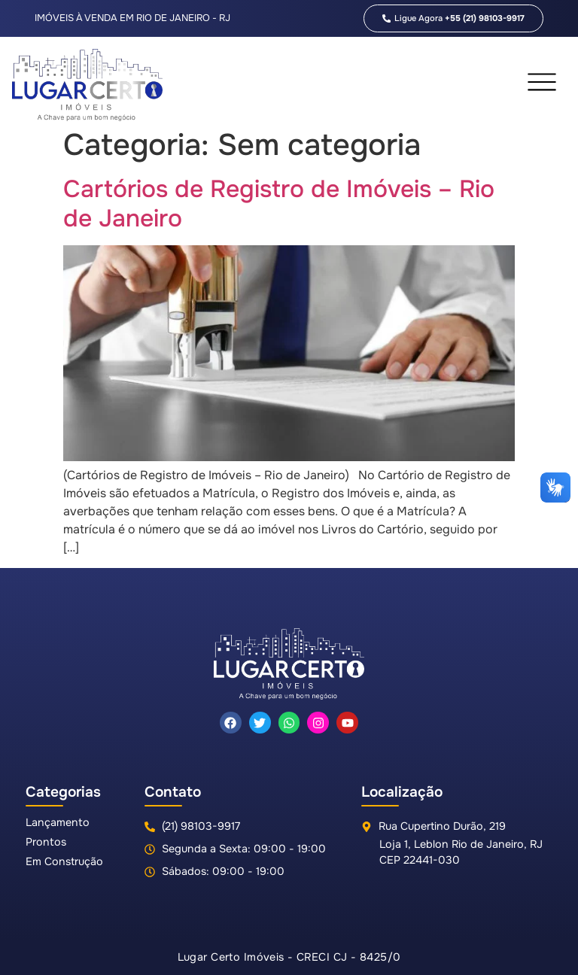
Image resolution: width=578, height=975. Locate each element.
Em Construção (64, 861)
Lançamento (58, 822)
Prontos (46, 842)
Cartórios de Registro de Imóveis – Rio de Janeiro (278, 203)
